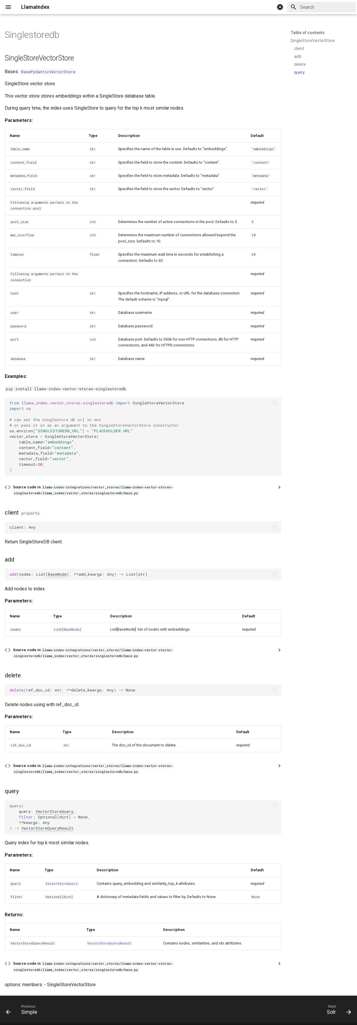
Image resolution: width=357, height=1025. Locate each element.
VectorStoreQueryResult (47, 828)
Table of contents (308, 32)
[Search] (321, 7)
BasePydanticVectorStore (48, 71)
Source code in (93, 490)
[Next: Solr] (337, 1011)
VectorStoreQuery (54, 811)
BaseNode (57, 574)
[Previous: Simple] (23, 1011)
